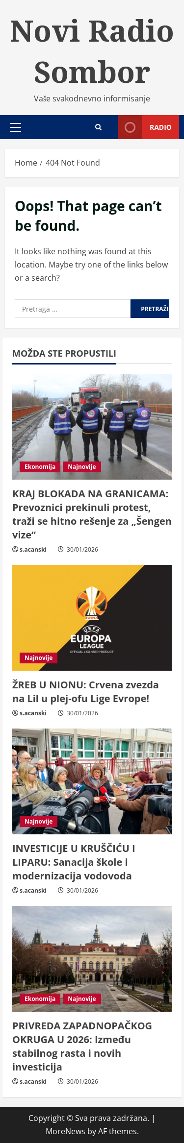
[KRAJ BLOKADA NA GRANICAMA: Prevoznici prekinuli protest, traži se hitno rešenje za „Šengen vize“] (92, 427)
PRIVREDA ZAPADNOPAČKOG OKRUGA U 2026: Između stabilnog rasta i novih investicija (82, 1046)
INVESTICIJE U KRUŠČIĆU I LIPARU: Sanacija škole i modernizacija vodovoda (73, 862)
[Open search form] (98, 127)
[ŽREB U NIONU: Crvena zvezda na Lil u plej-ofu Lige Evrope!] (92, 618)
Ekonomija (40, 466)
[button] (15, 127)
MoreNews (65, 1131)
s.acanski (33, 549)
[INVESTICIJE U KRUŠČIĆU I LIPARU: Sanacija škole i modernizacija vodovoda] (92, 782)
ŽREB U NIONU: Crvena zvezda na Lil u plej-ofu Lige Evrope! (85, 691)
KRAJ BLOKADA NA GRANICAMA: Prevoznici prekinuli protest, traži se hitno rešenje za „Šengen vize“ (92, 514)
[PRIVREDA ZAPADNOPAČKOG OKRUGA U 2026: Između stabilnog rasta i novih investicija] (92, 959)
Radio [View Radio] (145, 127)
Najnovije (82, 466)
